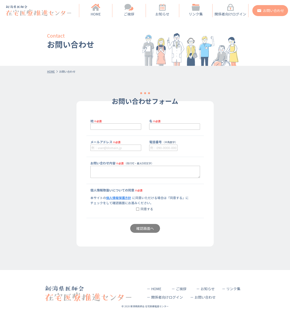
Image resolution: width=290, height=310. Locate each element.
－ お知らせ (205, 288)
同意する (147, 209)
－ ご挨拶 (179, 288)
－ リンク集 (231, 288)
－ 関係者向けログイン (165, 297)
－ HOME (154, 288)
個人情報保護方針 (118, 197)
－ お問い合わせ (203, 297)
